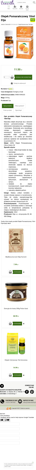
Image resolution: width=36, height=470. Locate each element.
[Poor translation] (7, 420)
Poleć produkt (7, 110)
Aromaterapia (14, 24)
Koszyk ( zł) (27, 9)
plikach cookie (7, 466)
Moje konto (15, 8)
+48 (10, 402)
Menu (9, 8)
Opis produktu (7, 106)
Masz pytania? (19, 106)
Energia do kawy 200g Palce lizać (16, 308)
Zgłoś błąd (18, 110)
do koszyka (17, 272)
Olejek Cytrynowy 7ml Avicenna (16, 360)
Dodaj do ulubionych (20, 83)
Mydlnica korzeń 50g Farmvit (15, 257)
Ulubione (21, 8)
